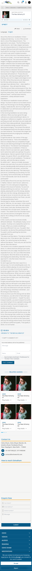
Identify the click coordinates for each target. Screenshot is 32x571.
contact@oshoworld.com (13, 454)
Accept (16, 563)
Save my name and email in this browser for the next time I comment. (16, 358)
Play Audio (6, 400)
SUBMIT (16, 525)
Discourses (13, 7)
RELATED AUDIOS (16, 372)
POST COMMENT (8, 362)
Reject (16, 568)
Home (7, 7)
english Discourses (21, 7)
